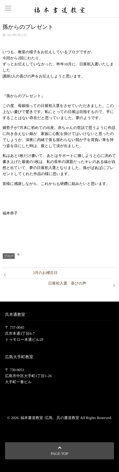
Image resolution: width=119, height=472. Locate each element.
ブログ (8, 256)
